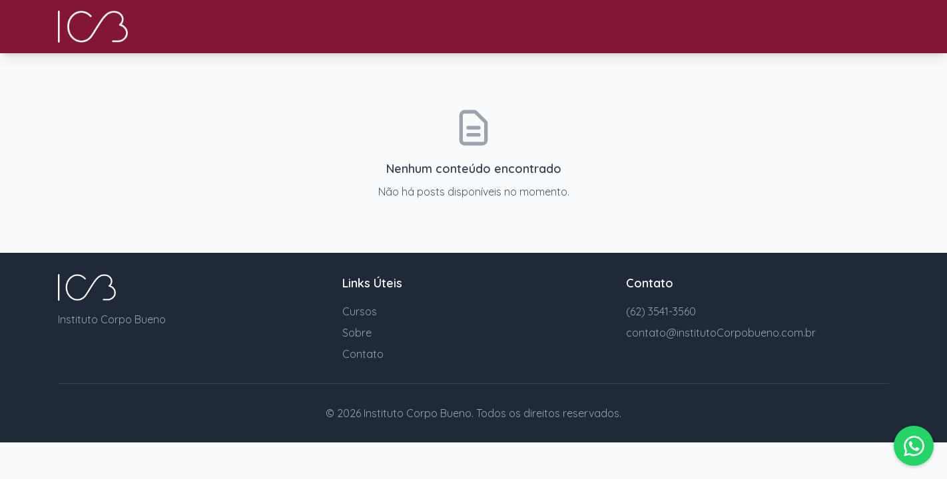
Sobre (357, 332)
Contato (363, 354)
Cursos (359, 311)
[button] (914, 446)
